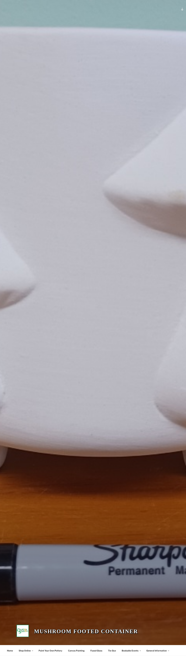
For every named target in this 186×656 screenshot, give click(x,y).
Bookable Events (131, 650)
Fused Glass (96, 650)
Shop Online (26, 650)
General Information (158, 650)
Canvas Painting (76, 650)
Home (10, 650)
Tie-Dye (112, 650)
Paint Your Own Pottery (50, 650)
